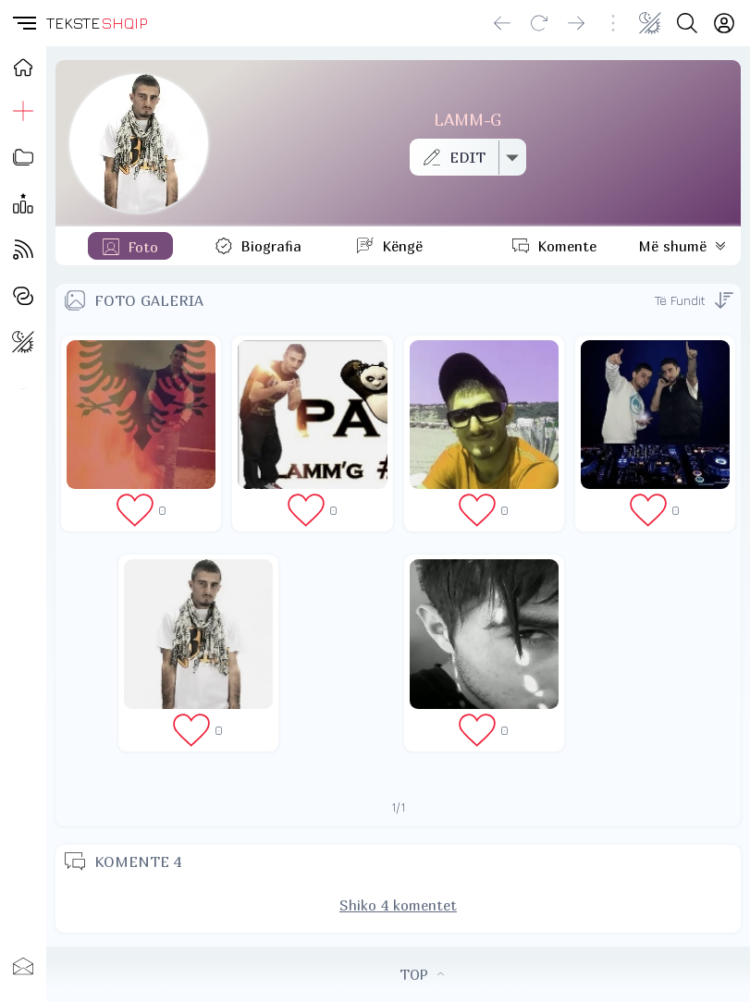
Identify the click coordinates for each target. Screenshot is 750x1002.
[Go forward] (576, 23)
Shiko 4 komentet (398, 905)
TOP (422, 974)
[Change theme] (650, 23)
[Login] (724, 23)
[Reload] (539, 23)
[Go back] (502, 23)
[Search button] (687, 23)
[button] (23, 23)
